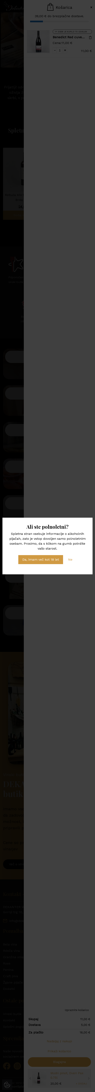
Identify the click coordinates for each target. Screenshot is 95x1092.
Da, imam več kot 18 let (40, 559)
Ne (70, 559)
